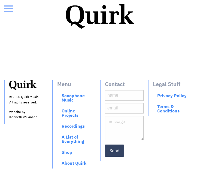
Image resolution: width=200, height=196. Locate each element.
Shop (67, 152)
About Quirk (74, 163)
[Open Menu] (8, 8)
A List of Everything (73, 139)
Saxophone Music (73, 98)
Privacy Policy (172, 95)
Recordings (73, 126)
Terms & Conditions (168, 109)
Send (114, 150)
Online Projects (70, 113)
